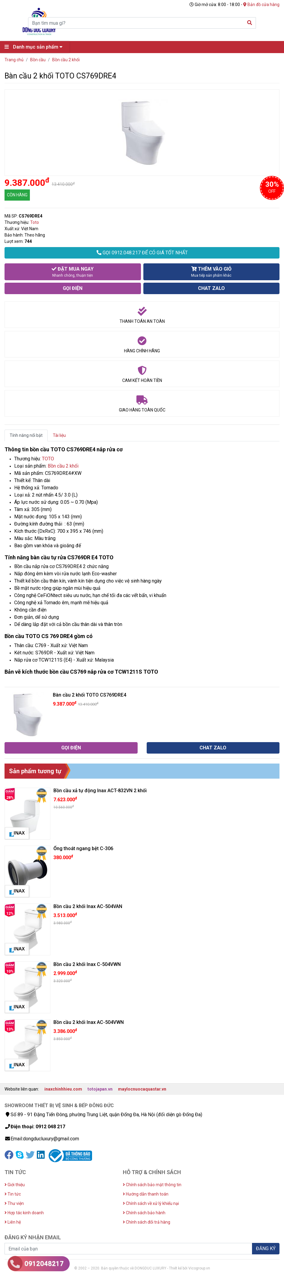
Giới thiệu (15, 1184)
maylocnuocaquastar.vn (142, 1089)
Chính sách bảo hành (144, 1212)
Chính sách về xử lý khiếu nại (151, 1203)
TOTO (48, 459)
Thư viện (14, 1203)
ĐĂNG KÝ (266, 1248)
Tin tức (13, 1194)
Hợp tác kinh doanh (24, 1212)
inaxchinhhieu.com (63, 1089)
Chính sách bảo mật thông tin (152, 1184)
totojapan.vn (100, 1089)
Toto (34, 222)
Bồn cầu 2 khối (63, 466)
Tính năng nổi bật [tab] (26, 435)
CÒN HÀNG (17, 194)
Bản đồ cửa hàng (261, 4)
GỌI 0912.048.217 (142, 253)
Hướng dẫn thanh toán (145, 1194)
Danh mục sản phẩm (35, 47)
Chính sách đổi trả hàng (146, 1222)
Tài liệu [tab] (59, 435)
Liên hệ (13, 1222)
